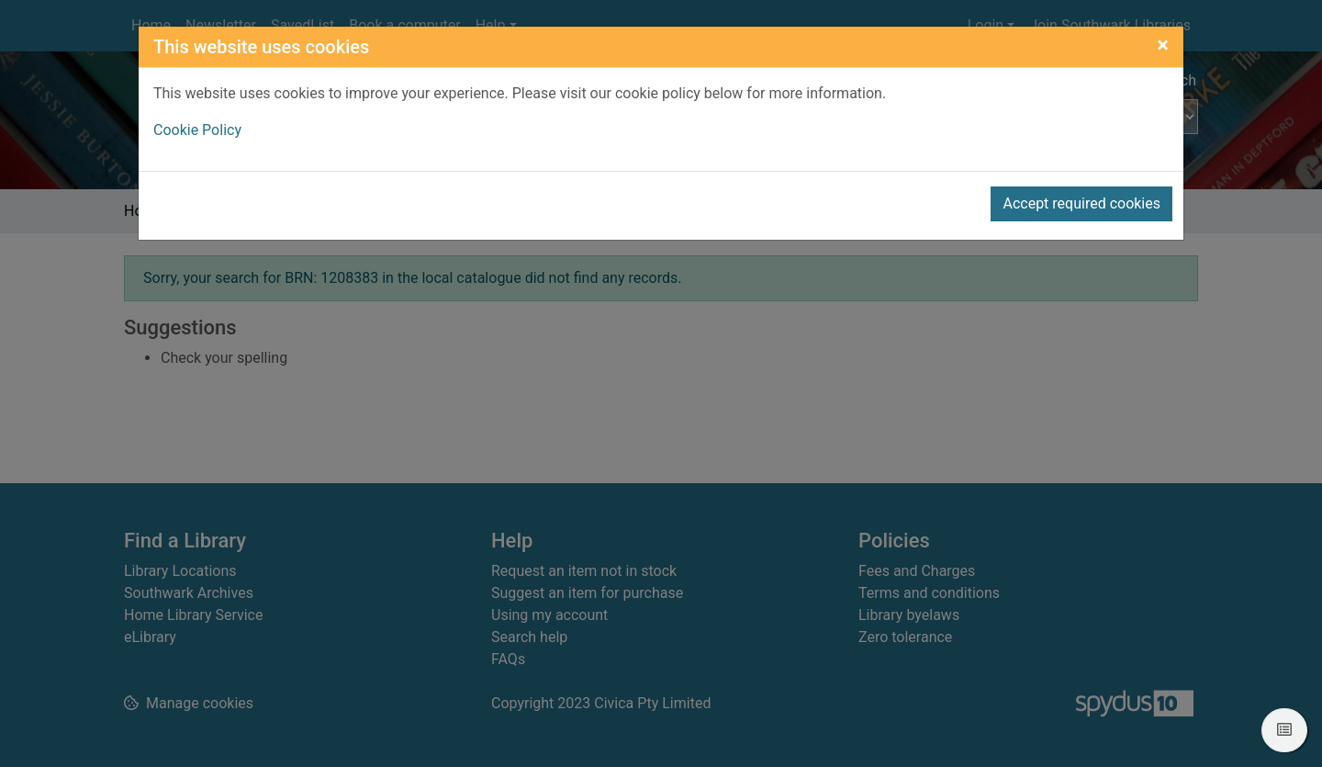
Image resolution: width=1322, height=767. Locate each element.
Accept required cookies (1081, 203)
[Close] (1162, 45)
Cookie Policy (197, 130)
